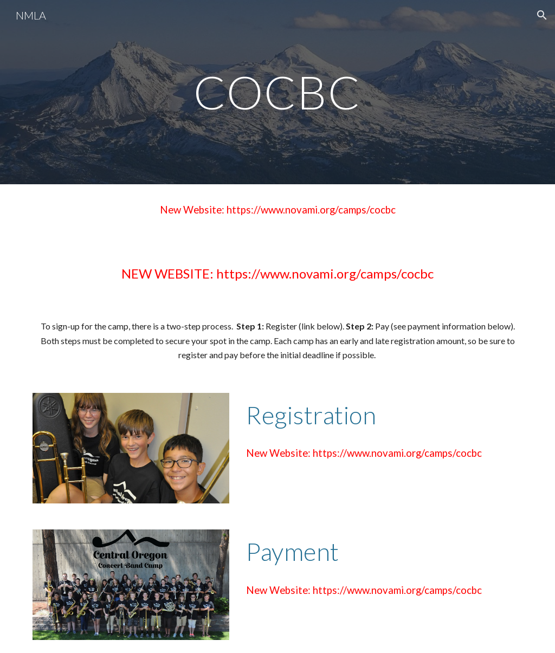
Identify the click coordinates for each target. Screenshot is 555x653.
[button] (542, 15)
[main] (277, 91)
